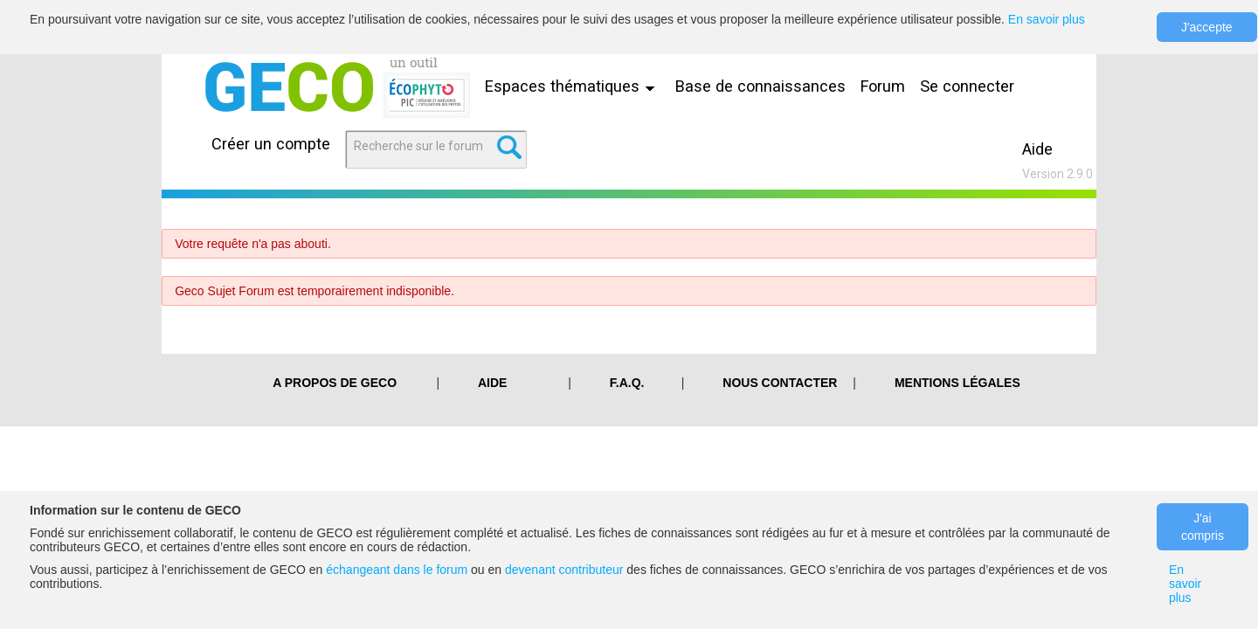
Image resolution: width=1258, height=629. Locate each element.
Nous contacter (779, 383)
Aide (1037, 149)
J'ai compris (1202, 527)
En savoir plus (1046, 19)
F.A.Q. (627, 383)
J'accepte (1207, 27)
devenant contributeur (564, 570)
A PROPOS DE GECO (335, 383)
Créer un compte (270, 144)
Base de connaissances (760, 86)
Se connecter (967, 86)
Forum (883, 86)
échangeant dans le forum (396, 570)
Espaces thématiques (574, 86)
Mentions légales (957, 383)
